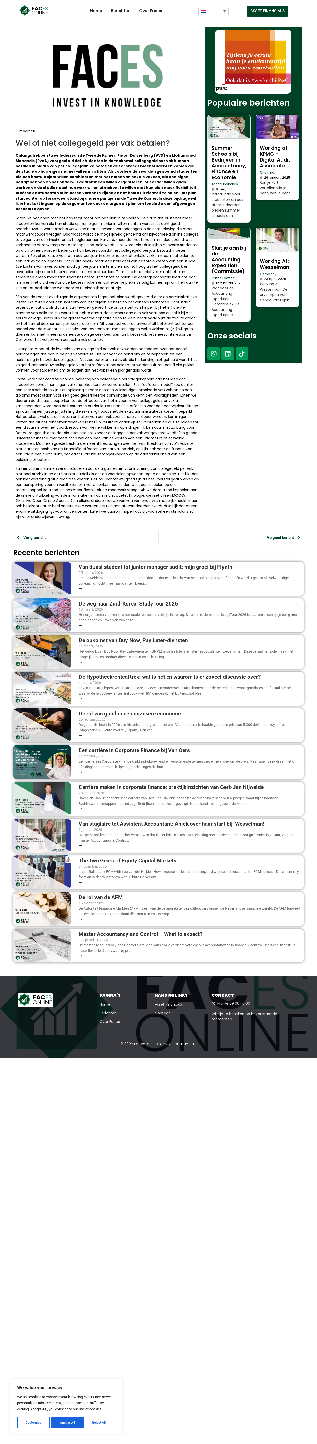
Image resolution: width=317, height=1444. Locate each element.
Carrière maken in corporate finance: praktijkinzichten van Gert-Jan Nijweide (171, 787)
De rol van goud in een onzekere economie (130, 714)
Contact (162, 1013)
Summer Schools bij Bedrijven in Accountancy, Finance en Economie (229, 163)
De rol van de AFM (101, 897)
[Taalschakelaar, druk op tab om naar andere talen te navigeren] (213, 11)
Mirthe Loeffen (223, 278)
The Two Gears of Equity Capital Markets (128, 861)
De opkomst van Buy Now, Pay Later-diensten (133, 641)
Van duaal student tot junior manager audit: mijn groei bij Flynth (155, 567)
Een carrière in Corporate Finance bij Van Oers (136, 751)
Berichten (121, 11)
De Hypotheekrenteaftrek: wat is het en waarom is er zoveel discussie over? (170, 677)
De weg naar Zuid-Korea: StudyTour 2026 (129, 604)
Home (96, 11)
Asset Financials (225, 184)
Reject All (67, 1423)
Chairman (268, 172)
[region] (66, 1407)
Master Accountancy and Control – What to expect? (140, 934)
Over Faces (150, 11)
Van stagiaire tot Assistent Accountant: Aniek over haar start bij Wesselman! (172, 824)
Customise (33, 1423)
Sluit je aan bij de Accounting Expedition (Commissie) (229, 259)
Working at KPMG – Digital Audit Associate (275, 157)
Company (268, 273)
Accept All (100, 1423)
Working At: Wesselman (274, 264)
